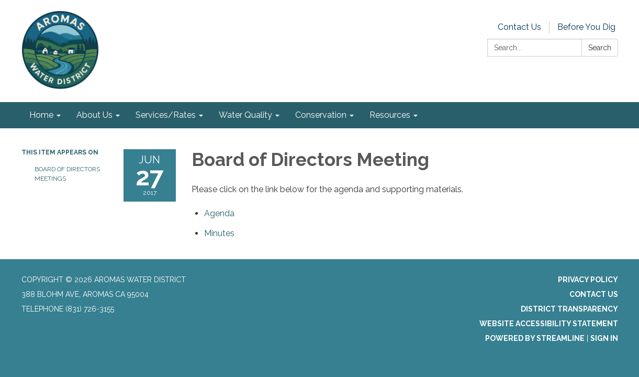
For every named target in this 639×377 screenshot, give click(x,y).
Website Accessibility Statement (548, 323)
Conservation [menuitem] (320, 115)
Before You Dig (586, 27)
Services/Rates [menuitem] (166, 115)
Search (599, 47)
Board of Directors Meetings (67, 173)
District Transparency (569, 309)
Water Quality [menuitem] (245, 115)
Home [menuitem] (41, 115)
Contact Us (519, 27)
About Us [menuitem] (94, 115)
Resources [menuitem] (389, 115)
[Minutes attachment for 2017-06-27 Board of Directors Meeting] (219, 233)
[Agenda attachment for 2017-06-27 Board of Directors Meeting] (219, 213)
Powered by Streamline (535, 338)
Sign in (604, 338)
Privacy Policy (588, 279)
